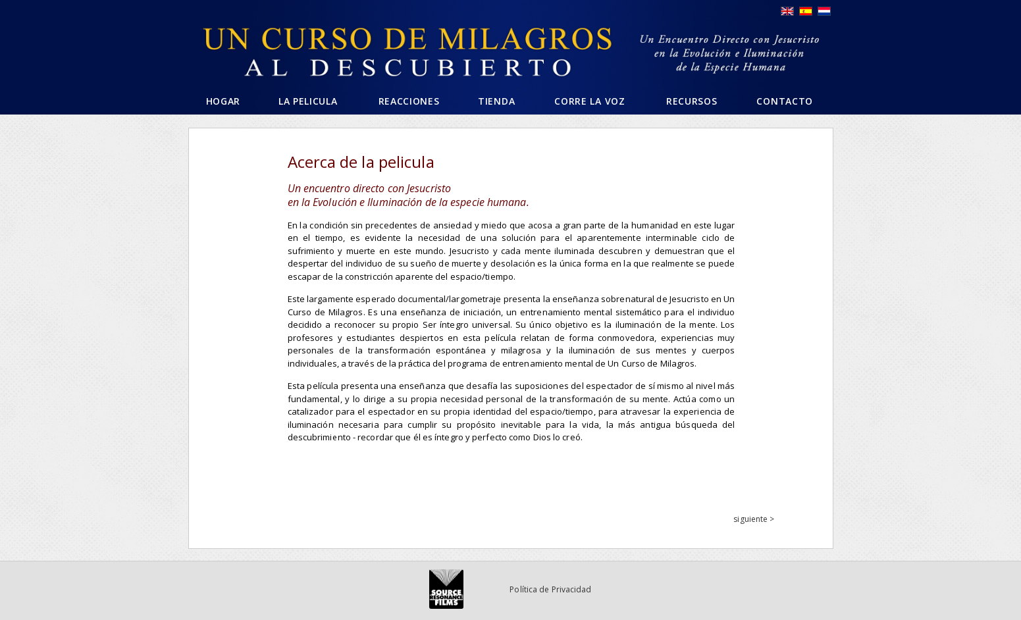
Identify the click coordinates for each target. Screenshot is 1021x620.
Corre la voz (589, 101)
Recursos (692, 101)
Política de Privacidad (550, 589)
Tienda (496, 101)
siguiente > (753, 519)
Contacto (784, 101)
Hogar (223, 101)
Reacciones (409, 101)
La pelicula (308, 101)
